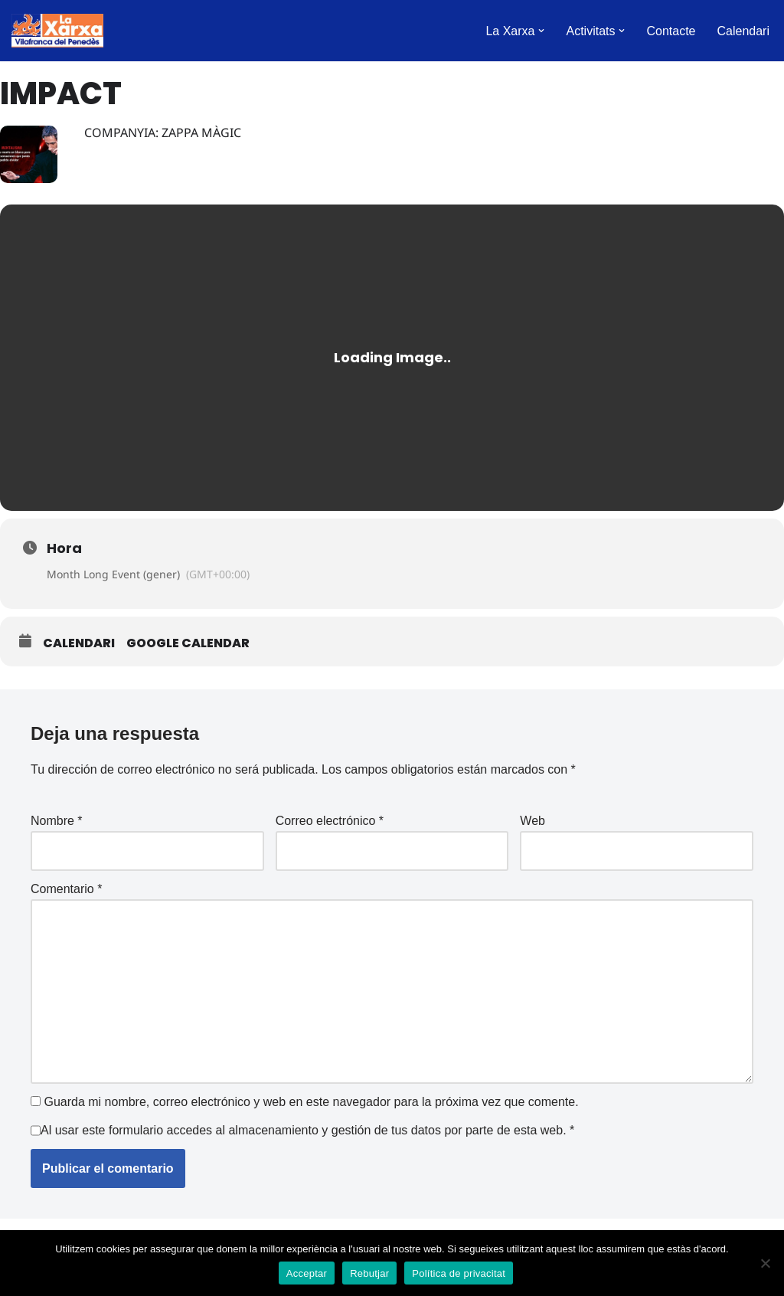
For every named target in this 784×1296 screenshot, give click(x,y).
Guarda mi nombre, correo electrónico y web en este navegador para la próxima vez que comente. (311, 1101)
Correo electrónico (330, 820)
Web (532, 820)
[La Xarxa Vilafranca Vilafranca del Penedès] (57, 30)
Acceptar (306, 1273)
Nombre (57, 820)
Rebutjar (369, 1273)
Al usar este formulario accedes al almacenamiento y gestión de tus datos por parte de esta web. (307, 1130)
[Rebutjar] (765, 1263)
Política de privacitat (458, 1273)
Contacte (670, 31)
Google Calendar (188, 643)
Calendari (743, 31)
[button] (541, 31)
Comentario (66, 888)
